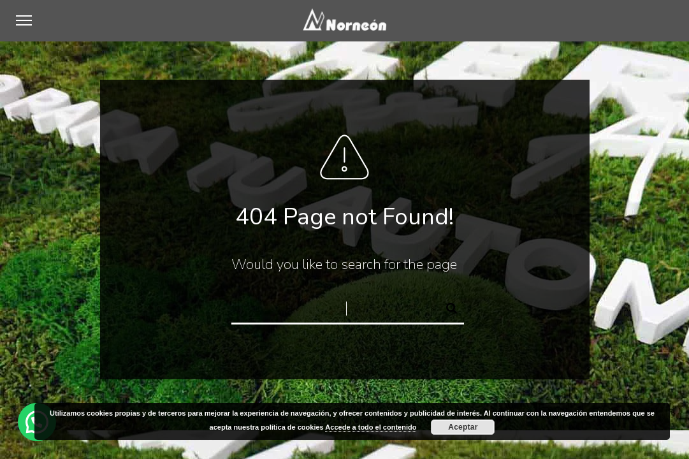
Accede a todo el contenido (370, 427)
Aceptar (462, 427)
